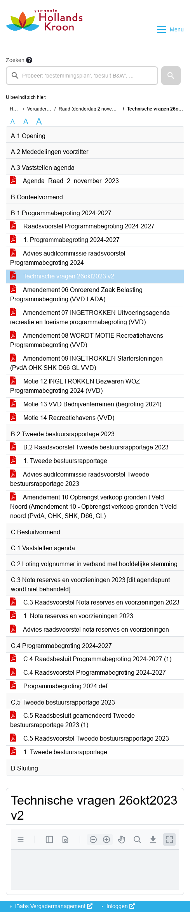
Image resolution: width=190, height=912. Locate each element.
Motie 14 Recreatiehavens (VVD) (62, 418)
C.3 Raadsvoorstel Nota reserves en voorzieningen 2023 (95, 602)
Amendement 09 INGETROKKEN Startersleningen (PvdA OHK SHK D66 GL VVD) (86, 363)
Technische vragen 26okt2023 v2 (62, 276)
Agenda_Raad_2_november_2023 (64, 181)
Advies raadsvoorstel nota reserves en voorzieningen (89, 629)
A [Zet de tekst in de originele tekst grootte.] (12, 121)
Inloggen (120, 906)
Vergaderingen (43, 109)
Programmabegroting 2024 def (58, 686)
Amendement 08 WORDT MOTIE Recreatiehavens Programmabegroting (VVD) (86, 340)
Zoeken (15, 60)
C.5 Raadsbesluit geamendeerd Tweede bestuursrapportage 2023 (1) (72, 720)
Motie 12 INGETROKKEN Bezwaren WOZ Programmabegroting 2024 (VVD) (75, 386)
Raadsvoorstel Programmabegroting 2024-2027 (82, 226)
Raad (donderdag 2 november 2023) (97, 109)
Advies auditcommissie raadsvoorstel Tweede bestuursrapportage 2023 (79, 479)
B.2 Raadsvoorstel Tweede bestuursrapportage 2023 (89, 447)
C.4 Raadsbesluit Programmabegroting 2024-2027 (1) (90, 659)
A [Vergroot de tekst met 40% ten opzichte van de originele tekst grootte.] (39, 121)
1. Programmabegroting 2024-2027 (65, 240)
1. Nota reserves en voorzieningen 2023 (71, 616)
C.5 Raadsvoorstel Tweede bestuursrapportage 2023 (89, 738)
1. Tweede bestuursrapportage (58, 461)
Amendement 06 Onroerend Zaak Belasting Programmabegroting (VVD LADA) (76, 294)
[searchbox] (82, 75)
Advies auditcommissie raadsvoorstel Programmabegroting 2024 (68, 258)
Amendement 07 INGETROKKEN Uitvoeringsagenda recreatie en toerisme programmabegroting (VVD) (90, 317)
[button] (171, 75)
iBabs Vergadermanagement (53, 906)
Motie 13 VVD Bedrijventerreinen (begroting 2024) (85, 404)
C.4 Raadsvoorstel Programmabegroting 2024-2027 (88, 672)
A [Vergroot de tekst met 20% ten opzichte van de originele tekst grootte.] (25, 121)
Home (16, 109)
